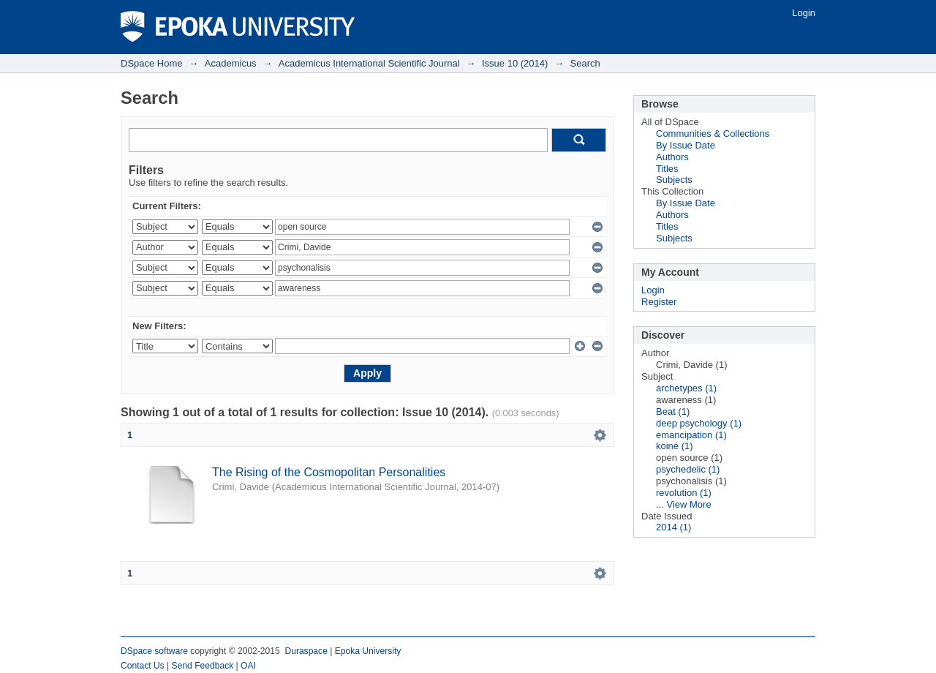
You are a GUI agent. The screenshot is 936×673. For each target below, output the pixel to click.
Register (658, 301)
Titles (667, 168)
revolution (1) (684, 492)
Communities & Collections (712, 133)
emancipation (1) (691, 434)
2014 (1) (673, 527)
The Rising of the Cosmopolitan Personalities (328, 472)
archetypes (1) (686, 388)
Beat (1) (673, 411)
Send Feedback (203, 666)
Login (803, 12)
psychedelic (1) (688, 469)
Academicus (231, 63)
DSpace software (154, 651)
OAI (248, 666)
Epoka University (368, 651)
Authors (672, 156)
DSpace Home (152, 63)
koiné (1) (674, 445)
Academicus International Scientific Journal (369, 63)
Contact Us (143, 666)
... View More (684, 504)
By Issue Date (685, 145)
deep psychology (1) (698, 423)
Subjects (674, 179)
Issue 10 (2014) (515, 63)
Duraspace (305, 651)
